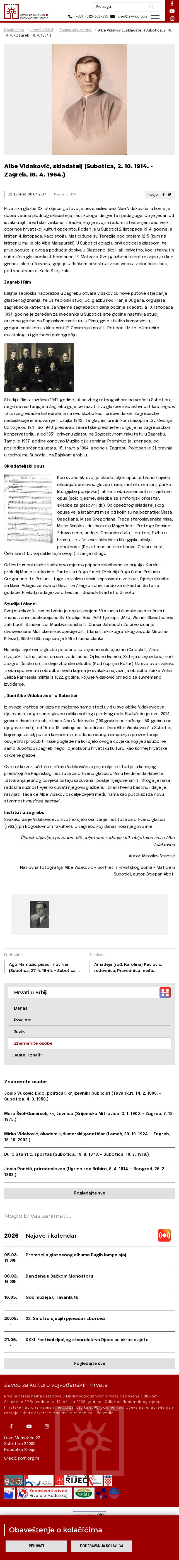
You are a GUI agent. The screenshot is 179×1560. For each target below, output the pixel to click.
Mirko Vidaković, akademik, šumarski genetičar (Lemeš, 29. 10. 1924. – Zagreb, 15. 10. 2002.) (87, 1137)
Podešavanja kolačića (101, 1546)
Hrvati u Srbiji (41, 30)
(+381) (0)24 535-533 (87, 16)
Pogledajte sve (89, 1193)
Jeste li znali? (28, 1055)
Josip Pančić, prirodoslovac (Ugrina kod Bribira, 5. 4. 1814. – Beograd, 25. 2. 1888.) (84, 1172)
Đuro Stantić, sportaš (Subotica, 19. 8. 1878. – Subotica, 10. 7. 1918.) (76, 1154)
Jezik (19, 1031)
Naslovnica (14, 30)
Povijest (22, 1019)
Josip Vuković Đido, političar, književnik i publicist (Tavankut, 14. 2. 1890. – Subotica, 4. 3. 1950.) (82, 1096)
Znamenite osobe (75, 30)
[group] (39, 914)
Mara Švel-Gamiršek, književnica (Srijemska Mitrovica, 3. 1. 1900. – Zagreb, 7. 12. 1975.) (89, 1117)
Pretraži (151, 7)
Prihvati (36, 1546)
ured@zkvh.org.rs (21, 1458)
